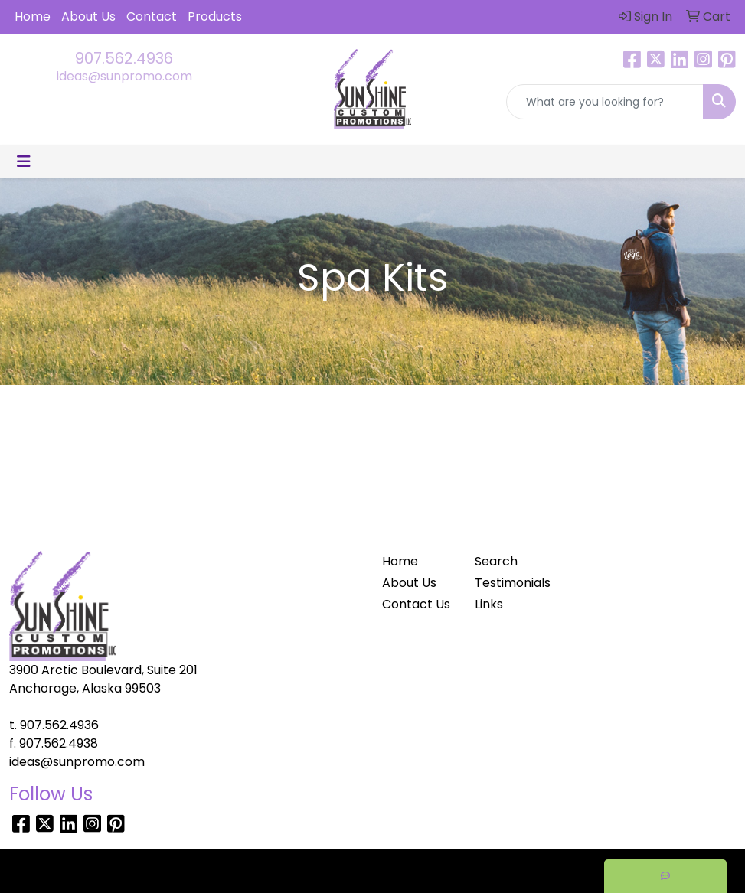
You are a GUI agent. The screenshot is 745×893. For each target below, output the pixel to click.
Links (489, 604)
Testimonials (512, 583)
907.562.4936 (124, 58)
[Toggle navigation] (24, 161)
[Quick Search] (605, 101)
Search (496, 561)
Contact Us (416, 604)
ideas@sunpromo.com (124, 76)
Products (215, 16)
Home (33, 16)
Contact (151, 16)
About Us (88, 16)
